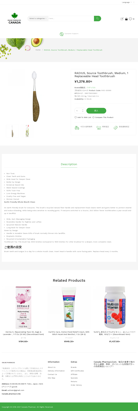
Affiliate (74, 374)
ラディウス (91, 88)
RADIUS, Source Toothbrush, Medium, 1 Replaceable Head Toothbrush (73, 50)
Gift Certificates (77, 370)
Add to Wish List (84, 117)
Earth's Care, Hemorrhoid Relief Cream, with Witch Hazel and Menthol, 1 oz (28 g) (69, 333)
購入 (96, 111)
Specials (74, 378)
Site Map (51, 378)
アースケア (69, 338)
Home (38, 50)
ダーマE (23, 338)
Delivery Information (56, 370)
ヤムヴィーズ (114, 338)
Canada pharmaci (28, 407)
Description (69, 163)
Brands (74, 367)
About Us (51, 367)
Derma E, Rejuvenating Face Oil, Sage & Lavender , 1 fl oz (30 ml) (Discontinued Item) (23, 333)
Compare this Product (106, 117)
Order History (76, 385)
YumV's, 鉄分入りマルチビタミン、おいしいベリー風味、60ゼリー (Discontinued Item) (115, 333)
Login (124, 19)
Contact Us (52, 374)
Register (120, 19)
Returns (74, 381)
